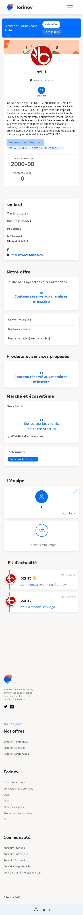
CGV (6, 801)
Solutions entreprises (16, 741)
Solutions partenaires (16, 754)
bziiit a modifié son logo (37, 607)
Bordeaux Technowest (22, 459)
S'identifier (51, 24)
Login (42, 909)
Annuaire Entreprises (16, 854)
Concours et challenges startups (23, 872)
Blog (6, 819)
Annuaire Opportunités (17, 866)
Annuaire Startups (14, 848)
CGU (6, 794)
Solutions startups (14, 747)
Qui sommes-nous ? (16, 782)
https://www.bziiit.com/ (27, 255)
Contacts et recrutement (18, 788)
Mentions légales (14, 807)
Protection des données (18, 813)
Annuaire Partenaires (16, 860)
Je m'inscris (52, 32)
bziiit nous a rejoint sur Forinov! (43, 585)
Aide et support (13, 724)
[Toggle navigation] (70, 7)
